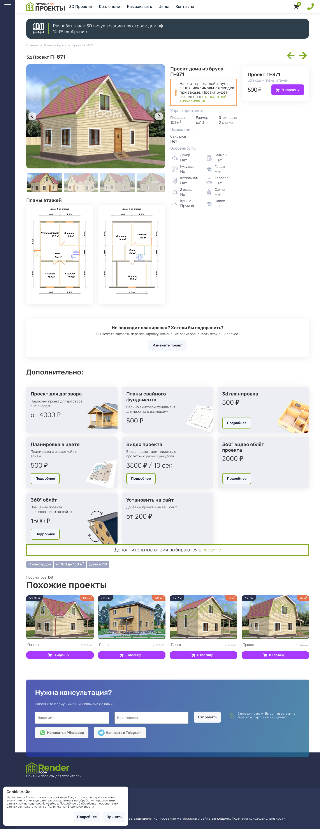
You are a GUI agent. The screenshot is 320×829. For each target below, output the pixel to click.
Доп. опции (109, 7)
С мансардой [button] (39, 564)
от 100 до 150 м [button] (70, 564)
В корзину (290, 90)
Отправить (207, 775)
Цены (163, 7)
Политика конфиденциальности (259, 818)
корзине (212, 550)
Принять (114, 817)
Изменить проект (168, 345)
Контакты (185, 7)
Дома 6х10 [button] (98, 564)
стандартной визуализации (203, 98)
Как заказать (139, 7)
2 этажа (60, 645)
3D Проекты (80, 7)
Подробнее (236, 423)
